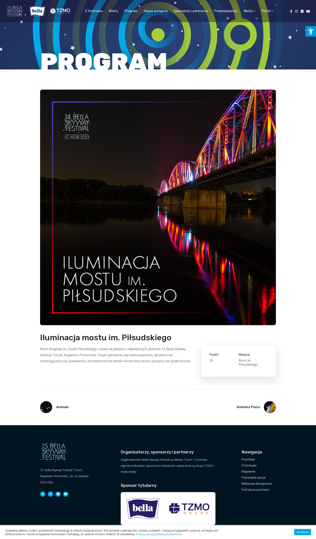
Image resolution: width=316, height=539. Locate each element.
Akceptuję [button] (303, 532)
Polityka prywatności (255, 489)
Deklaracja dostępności (257, 483)
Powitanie (248, 459)
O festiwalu (249, 465)
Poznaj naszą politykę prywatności (159, 534)
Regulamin (248, 471)
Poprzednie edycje (254, 477)
